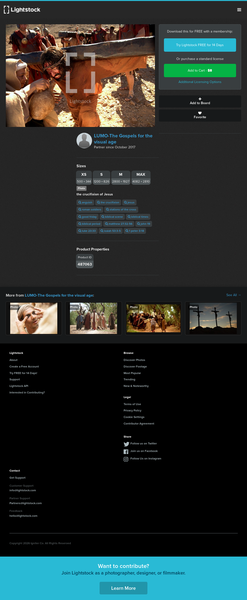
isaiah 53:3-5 (111, 231)
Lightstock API (18, 385)
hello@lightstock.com (23, 515)
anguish (85, 202)
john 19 (143, 224)
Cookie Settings (134, 417)
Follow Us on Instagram (145, 458)
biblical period (89, 224)
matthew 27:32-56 (118, 224)
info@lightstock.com (22, 490)
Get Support (17, 477)
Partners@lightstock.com (25, 503)
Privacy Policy (132, 410)
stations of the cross (121, 209)
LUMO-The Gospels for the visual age (123, 138)
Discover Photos (134, 360)
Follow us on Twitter (143, 443)
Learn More (123, 588)
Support (14, 379)
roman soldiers (89, 209)
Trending (129, 379)
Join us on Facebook (144, 451)
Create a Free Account (24, 366)
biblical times (138, 217)
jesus (129, 202)
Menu (239, 10)
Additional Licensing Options (200, 81)
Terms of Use (132, 404)
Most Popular (132, 373)
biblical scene (112, 217)
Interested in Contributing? (27, 392)
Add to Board (200, 101)
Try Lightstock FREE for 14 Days (200, 45)
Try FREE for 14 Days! (23, 373)
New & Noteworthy (136, 385)
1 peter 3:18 (135, 231)
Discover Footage (135, 366)
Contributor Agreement (139, 423)
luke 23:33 (87, 231)
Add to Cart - (200, 70)
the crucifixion (108, 202)
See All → (233, 295)
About (13, 360)
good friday (87, 217)
